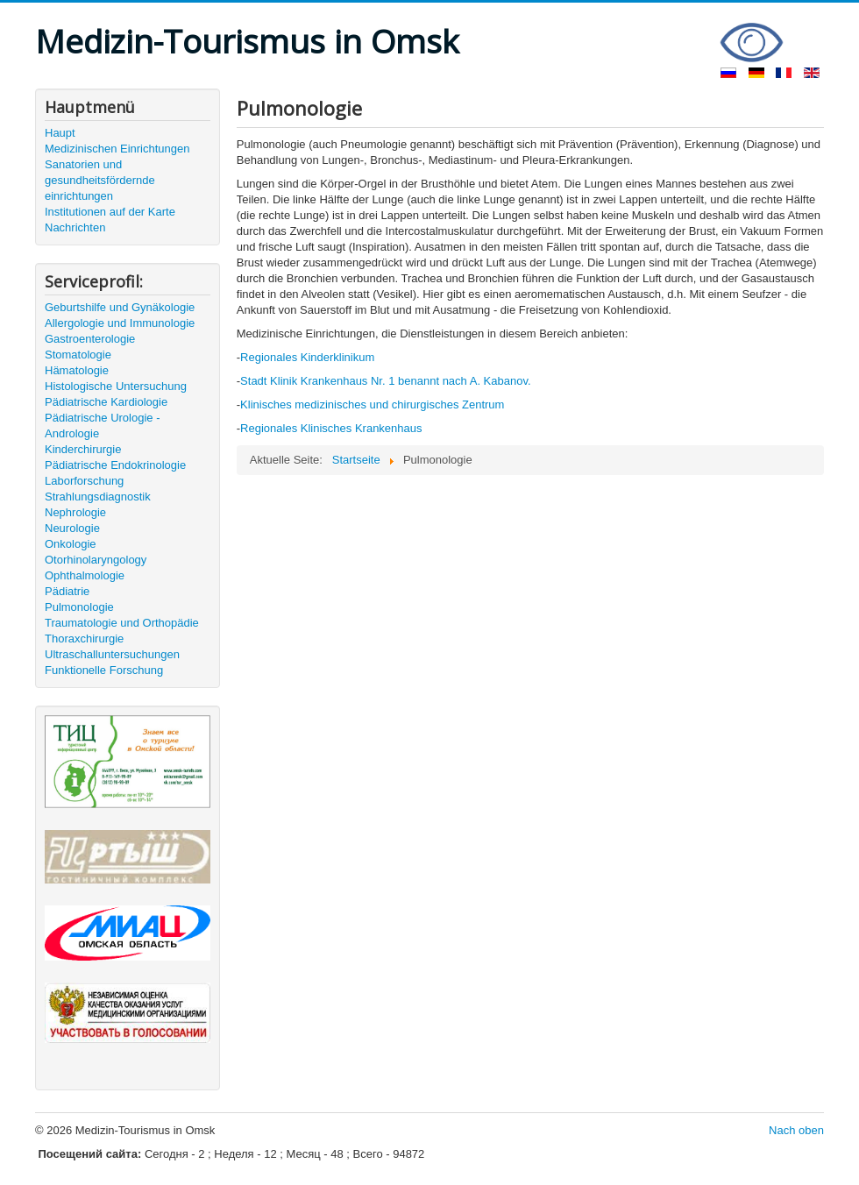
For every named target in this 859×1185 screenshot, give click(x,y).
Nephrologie (75, 512)
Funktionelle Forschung (104, 670)
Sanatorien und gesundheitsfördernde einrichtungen (100, 180)
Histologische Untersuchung (116, 386)
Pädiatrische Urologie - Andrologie (102, 425)
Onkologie (70, 543)
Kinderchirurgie (83, 449)
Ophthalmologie (84, 575)
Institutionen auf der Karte (110, 211)
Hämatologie (77, 370)
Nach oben (796, 1130)
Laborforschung (84, 480)
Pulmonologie (79, 607)
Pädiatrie (67, 591)
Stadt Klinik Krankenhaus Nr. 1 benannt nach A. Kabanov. (385, 380)
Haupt (60, 132)
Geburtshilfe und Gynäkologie (120, 307)
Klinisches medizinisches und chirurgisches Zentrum (372, 404)
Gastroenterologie (90, 338)
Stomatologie (78, 354)
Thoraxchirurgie (84, 638)
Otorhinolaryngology (95, 559)
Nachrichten (75, 227)
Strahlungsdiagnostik (98, 496)
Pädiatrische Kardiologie (106, 401)
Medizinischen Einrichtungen (117, 148)
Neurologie (72, 528)
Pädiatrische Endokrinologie (115, 465)
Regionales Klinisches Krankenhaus (331, 428)
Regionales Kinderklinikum (307, 357)
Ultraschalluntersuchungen (112, 654)
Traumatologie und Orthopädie (122, 622)
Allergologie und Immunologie (120, 323)
